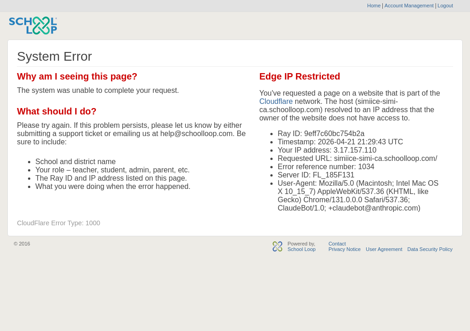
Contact (337, 243)
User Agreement (384, 249)
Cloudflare (276, 101)
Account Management (410, 5)
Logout (444, 5)
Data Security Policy (430, 249)
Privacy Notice (345, 249)
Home (373, 5)
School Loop (301, 249)
